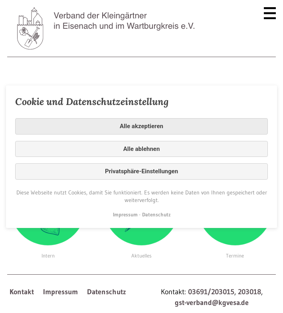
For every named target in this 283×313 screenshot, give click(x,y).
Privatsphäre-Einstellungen (141, 171)
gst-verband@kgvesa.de (212, 302)
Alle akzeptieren (141, 126)
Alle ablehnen (141, 148)
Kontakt (22, 291)
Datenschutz (106, 291)
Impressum (60, 291)
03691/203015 (211, 291)
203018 (249, 291)
